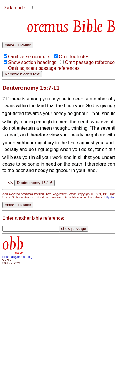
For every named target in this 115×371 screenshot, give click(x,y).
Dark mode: (14, 7)
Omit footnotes (74, 56)
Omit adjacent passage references (44, 68)
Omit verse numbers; (30, 56)
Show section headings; (33, 62)
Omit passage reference (90, 62)
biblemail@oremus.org (17, 257)
